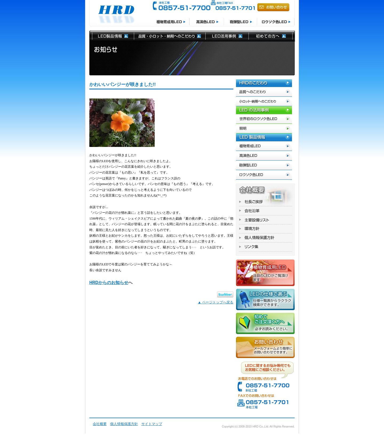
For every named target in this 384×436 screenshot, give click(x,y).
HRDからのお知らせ (108, 282)
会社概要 (100, 424)
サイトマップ (151, 424)
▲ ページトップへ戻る (215, 302)
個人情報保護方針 (124, 424)
